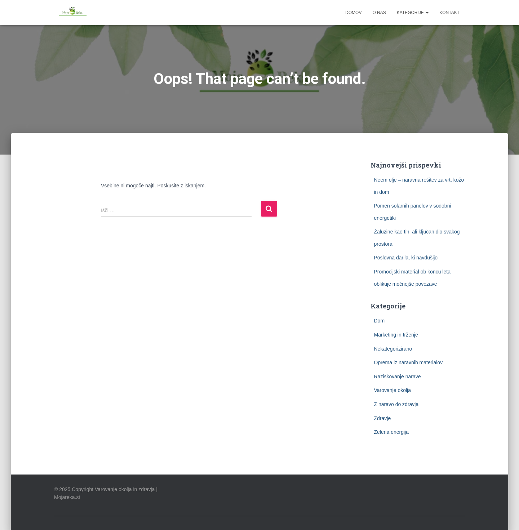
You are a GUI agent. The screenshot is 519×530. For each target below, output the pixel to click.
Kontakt (449, 12)
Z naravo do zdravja (396, 404)
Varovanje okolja (392, 390)
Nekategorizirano (393, 349)
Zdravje (382, 418)
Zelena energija (391, 432)
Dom (379, 321)
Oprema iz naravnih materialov (408, 362)
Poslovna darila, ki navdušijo (406, 257)
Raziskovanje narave (397, 376)
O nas (379, 12)
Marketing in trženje (396, 335)
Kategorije (413, 12)
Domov (353, 12)
